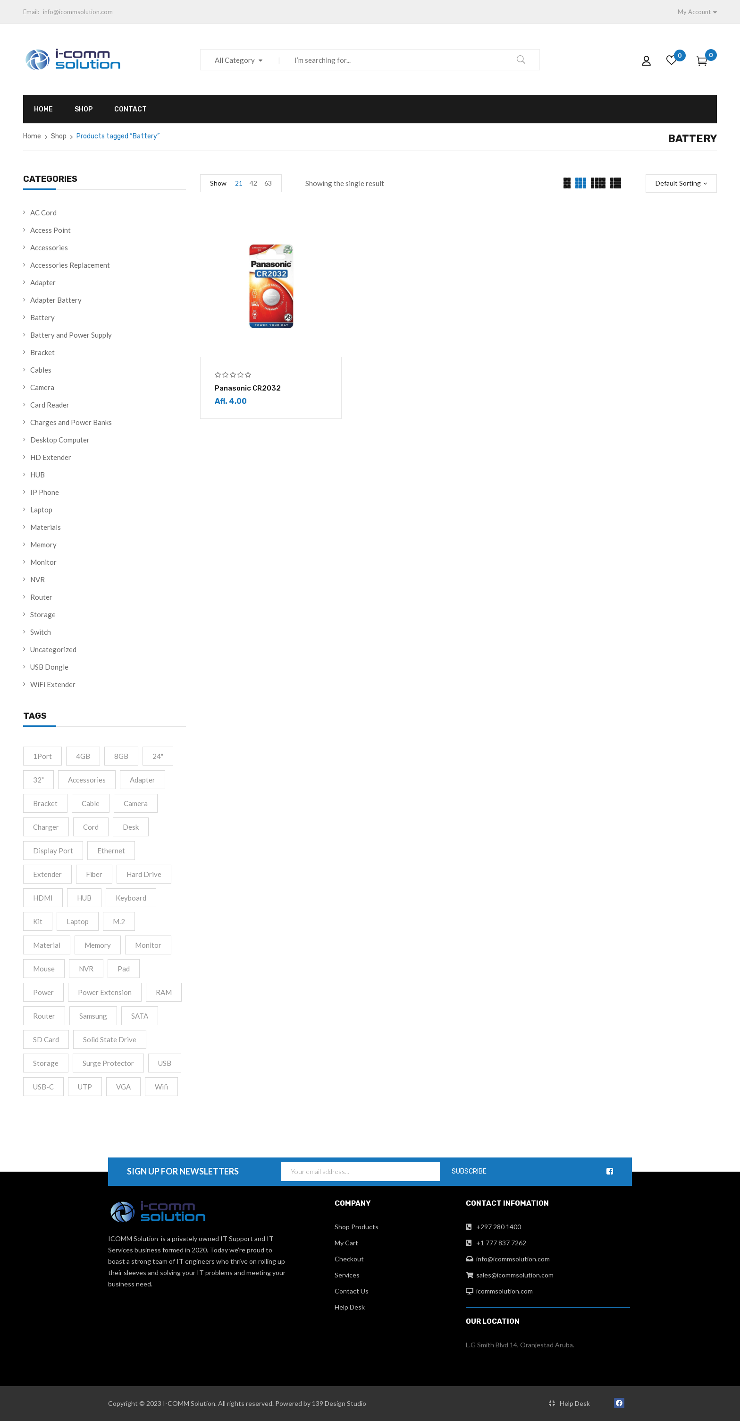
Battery (42, 317)
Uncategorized (53, 649)
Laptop (41, 509)
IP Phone (44, 492)
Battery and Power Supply (71, 335)
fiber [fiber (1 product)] (94, 874)
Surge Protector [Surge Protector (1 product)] (108, 1063)
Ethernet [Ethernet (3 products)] (111, 850)
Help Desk (350, 1307)
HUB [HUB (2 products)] (84, 897)
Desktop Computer (60, 439)
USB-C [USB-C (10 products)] (43, 1086)
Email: (31, 12)
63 (268, 183)
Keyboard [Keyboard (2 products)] (131, 897)
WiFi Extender (53, 684)
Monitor (43, 562)
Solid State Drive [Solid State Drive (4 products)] (109, 1039)
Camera (42, 387)
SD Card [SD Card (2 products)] (46, 1039)
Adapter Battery (56, 300)
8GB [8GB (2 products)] (121, 756)
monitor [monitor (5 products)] (148, 945)
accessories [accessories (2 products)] (87, 779)
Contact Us (352, 1291)
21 (239, 183)
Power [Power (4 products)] (43, 992)
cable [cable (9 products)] (91, 803)
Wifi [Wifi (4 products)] (161, 1086)
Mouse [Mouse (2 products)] (44, 968)
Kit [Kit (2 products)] (37, 921)
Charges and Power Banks (71, 422)
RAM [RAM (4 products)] (164, 992)
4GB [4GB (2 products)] (83, 756)
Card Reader (49, 404)
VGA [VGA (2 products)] (123, 1086)
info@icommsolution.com (78, 12)
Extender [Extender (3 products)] (47, 874)
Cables (40, 370)
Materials (45, 527)
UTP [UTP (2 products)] (85, 1086)
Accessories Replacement (70, 265)
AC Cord (43, 212)
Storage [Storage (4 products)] (46, 1063)
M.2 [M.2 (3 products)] (119, 921)
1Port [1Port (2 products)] (42, 756)
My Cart (346, 1243)
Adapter (43, 282)
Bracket (42, 352)
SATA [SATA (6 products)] (139, 1016)
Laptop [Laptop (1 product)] (78, 921)
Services (347, 1275)
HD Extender (50, 457)
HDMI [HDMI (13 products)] (43, 897)
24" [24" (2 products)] (157, 756)
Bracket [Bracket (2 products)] (45, 803)
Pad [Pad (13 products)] (124, 968)
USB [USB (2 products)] (164, 1063)
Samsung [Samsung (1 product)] (93, 1016)
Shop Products (356, 1227)
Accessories (49, 247)
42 (253, 183)
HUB (37, 474)
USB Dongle (49, 667)
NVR (37, 579)
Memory (43, 544)
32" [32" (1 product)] (38, 779)
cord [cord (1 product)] (91, 827)
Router (41, 597)
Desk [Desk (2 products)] (131, 827)
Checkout (349, 1259)
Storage (43, 614)
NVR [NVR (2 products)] (86, 968)
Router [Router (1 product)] (44, 1016)
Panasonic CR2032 (248, 388)
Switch (40, 632)
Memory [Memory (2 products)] (97, 945)
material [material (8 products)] (46, 945)
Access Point (50, 230)
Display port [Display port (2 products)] (53, 850)
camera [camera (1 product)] (136, 803)
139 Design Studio (339, 1403)
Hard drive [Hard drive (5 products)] (143, 874)
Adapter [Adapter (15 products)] (142, 779)
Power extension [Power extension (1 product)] (105, 992)
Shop (59, 136)
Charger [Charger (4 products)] (46, 827)
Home (32, 136)
